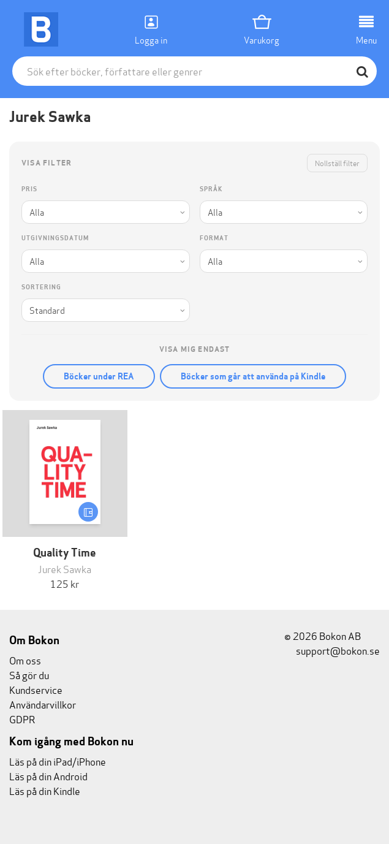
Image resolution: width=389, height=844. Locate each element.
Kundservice (35, 689)
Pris (29, 189)
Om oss (25, 660)
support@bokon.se (332, 650)
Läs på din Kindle (44, 790)
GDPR (22, 719)
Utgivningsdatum (55, 238)
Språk (211, 189)
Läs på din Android (48, 776)
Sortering (41, 287)
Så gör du (29, 674)
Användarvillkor (42, 704)
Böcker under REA (99, 376)
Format (214, 238)
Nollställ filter (337, 163)
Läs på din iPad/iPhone (57, 761)
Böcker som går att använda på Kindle (253, 376)
